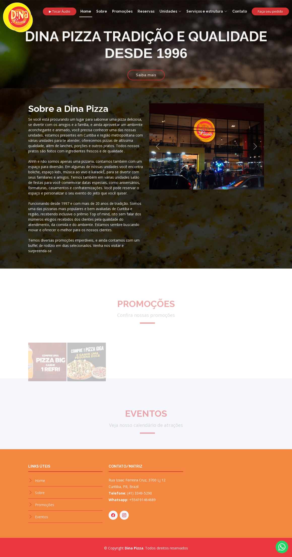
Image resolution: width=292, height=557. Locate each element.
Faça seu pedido (270, 11)
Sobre (101, 11)
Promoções (122, 11)
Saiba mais (146, 74)
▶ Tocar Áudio (59, 11)
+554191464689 (142, 499)
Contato (239, 11)
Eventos (41, 516)
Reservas (146, 11)
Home (85, 11)
